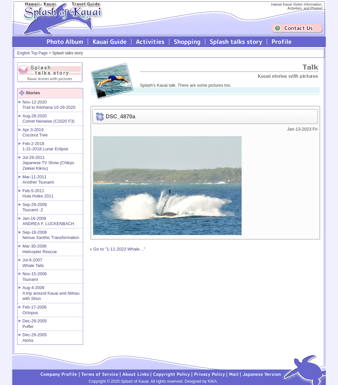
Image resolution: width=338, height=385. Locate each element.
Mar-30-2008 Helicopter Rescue (39, 249)
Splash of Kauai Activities (150, 41)
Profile (281, 41)
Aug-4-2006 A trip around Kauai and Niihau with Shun (51, 293)
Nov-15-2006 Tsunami (34, 276)
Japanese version (262, 374)
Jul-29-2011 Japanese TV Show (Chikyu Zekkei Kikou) (48, 163)
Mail (234, 374)
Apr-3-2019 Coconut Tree (35, 132)
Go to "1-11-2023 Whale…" (119, 249)
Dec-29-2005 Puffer (34, 323)
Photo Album (65, 41)
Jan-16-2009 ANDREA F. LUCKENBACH (48, 221)
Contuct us (297, 28)
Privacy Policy (209, 374)
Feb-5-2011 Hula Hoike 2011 (37, 193)
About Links (135, 374)
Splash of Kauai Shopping (187, 41)
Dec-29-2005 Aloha (34, 337)
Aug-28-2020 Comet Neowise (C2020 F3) (48, 118)
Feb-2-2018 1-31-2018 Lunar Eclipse (45, 146)
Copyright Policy (171, 374)
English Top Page (32, 53)
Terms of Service (100, 374)
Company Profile (59, 374)
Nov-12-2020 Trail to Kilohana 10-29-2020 (48, 105)
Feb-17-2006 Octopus (34, 310)
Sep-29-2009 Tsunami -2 (34, 207)
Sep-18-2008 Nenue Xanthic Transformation (50, 235)
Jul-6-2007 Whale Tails (33, 262)
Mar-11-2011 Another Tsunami (38, 179)
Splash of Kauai (60, 23)
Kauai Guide (109, 41)
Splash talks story (236, 41)
